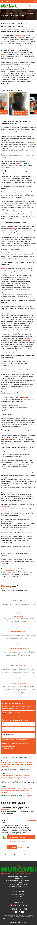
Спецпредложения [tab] (21, 757)
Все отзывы (12, 847)
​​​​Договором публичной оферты (22, 916)
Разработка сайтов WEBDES (18, 922)
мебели (29, 30)
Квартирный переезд (18, 894)
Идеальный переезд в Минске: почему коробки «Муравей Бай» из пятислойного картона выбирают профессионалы (17, 764)
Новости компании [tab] (8, 757)
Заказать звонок (8, 748)
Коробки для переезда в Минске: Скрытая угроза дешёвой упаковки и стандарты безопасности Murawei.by (16, 790)
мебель (31, 142)
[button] (32, 104)
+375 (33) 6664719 (12, 713)
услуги (14, 355)
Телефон (5, 729)
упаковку (11, 525)
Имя (4, 724)
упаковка (13, 136)
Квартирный (5, 275)
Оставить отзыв (23, 847)
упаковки (32, 237)
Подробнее (4, 770)
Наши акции (18, 896)
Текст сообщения (8, 734)
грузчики (4, 75)
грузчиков (10, 369)
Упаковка (4, 268)
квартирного (13, 66)
